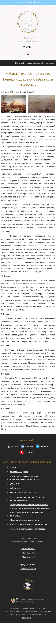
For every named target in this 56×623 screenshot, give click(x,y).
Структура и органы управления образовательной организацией (24, 478)
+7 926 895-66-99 (28, 557)
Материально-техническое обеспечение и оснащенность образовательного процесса (29, 506)
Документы (15, 483)
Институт (15, 446)
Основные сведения (19, 471)
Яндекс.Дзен (29, 452)
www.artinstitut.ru (28, 568)
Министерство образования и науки (30, 600)
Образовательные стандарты (23, 492)
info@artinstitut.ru (28, 564)
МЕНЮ (27, 47)
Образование (16, 488)
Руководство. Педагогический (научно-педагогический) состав (27, 498)
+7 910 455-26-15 (28, 548)
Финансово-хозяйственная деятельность (28, 524)
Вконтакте (29, 446)
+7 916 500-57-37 (28, 552)
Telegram (44, 446)
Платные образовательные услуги (25, 520)
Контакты (14, 467)
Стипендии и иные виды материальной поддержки (27, 514)
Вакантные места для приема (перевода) (28, 528)
